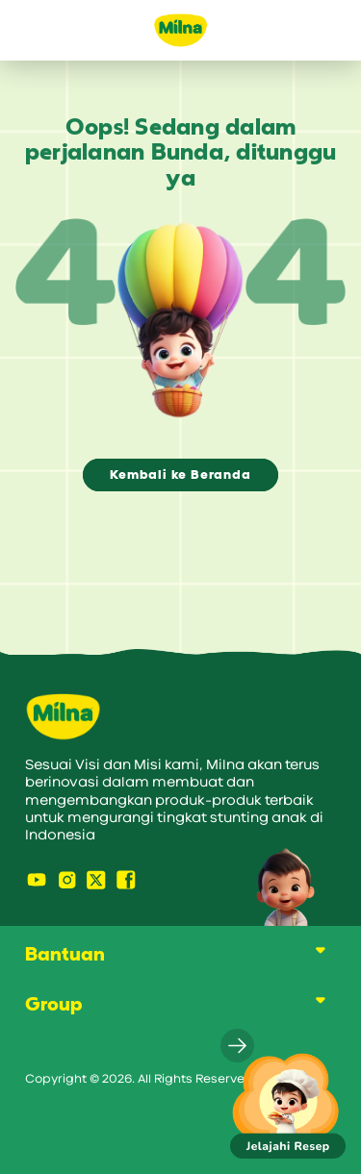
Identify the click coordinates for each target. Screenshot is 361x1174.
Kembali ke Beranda (180, 475)
